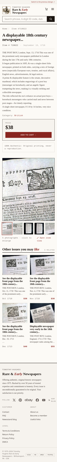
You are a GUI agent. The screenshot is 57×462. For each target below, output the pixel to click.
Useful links (35, 419)
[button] (28, 189)
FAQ (4, 415)
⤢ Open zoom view (44, 239)
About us (34, 411)
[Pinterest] (20, 400)
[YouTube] (44, 400)
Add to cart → (28, 135)
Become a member (38, 415)
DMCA (5, 441)
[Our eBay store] (29, 400)
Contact (5, 411)
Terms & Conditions (11, 430)
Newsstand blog (9, 419)
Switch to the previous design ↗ (43, 2)
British (18, 115)
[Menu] (53, 9)
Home (4, 28)
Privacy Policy (8, 438)
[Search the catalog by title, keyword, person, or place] (24, 19)
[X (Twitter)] (14, 400)
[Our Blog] (53, 399)
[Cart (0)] (46, 9)
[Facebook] (37, 400)
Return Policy (8, 434)
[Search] (51, 19)
